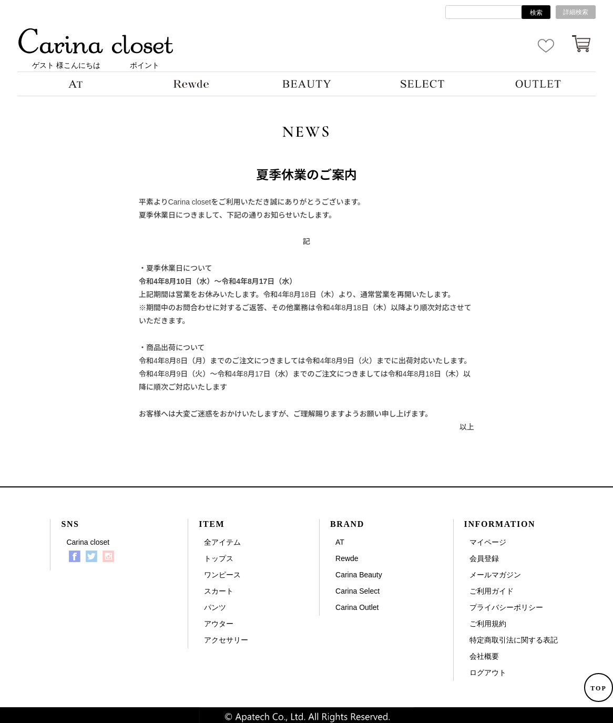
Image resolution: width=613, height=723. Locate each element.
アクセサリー (226, 640)
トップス (218, 558)
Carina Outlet (357, 607)
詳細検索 (575, 12)
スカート (218, 591)
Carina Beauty (358, 575)
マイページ (487, 542)
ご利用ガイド (491, 591)
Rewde (347, 558)
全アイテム (222, 542)
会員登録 (484, 558)
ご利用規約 (487, 623)
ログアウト (487, 672)
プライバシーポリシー (506, 607)
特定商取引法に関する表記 (513, 640)
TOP (598, 688)
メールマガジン (495, 575)
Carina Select (357, 591)
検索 (536, 12)
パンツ (215, 607)
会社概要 (484, 656)
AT (339, 542)
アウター (218, 623)
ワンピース (222, 575)
